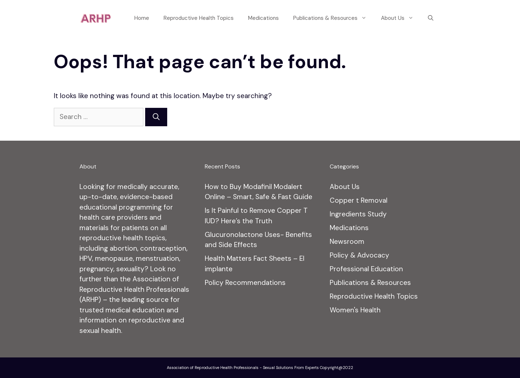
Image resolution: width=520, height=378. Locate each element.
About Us (401, 18)
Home (141, 18)
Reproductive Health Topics (199, 18)
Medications (263, 18)
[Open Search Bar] (431, 18)
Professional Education (366, 268)
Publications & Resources (333, 18)
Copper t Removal (358, 200)
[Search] (156, 117)
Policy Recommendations (245, 282)
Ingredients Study (358, 214)
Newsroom (347, 241)
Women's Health (355, 310)
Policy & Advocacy (359, 255)
